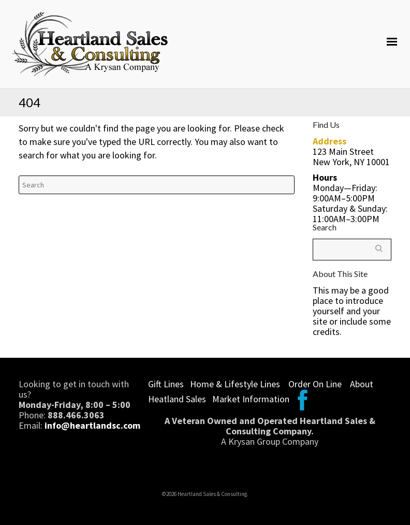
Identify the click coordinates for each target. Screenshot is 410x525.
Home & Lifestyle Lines (235, 384)
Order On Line (315, 384)
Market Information (250, 399)
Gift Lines (166, 384)
